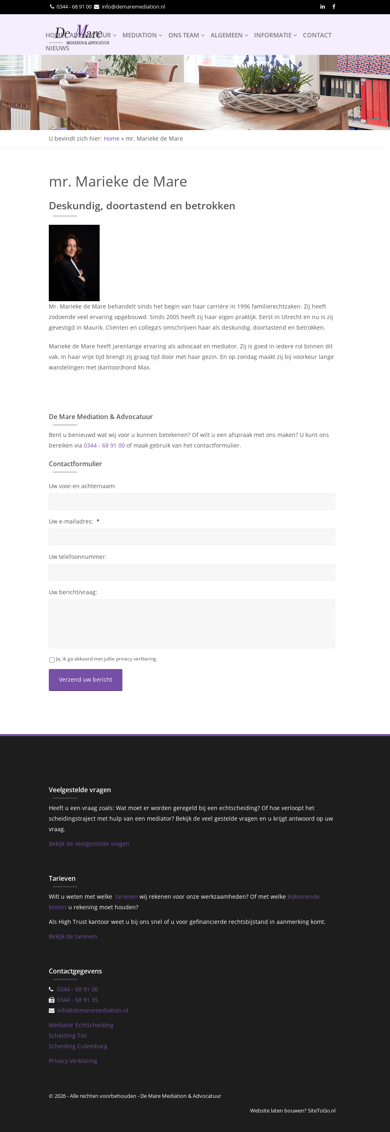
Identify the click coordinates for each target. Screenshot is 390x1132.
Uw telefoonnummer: (78, 557)
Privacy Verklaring (73, 1061)
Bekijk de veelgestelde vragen (89, 843)
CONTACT (317, 35)
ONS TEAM (186, 35)
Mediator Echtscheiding (81, 1025)
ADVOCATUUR (93, 35)
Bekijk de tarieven (73, 936)
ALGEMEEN (229, 35)
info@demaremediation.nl (133, 6)
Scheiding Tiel (68, 1035)
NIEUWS (57, 48)
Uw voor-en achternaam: (82, 486)
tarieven (126, 896)
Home (112, 138)
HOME (55, 35)
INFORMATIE (275, 35)
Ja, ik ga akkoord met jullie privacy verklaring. (106, 658)
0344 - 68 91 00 (74, 6)
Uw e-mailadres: (74, 521)
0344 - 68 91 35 (77, 1000)
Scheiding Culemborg (78, 1046)
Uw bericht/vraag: (73, 592)
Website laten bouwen (277, 1110)
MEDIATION (142, 35)
